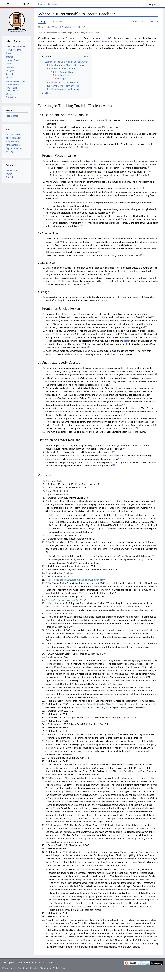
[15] (85, 195)
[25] (141, 255)
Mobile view (59, 968)
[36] (83, 343)
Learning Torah (12, 170)
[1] (112, 37)
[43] (125, 414)
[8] (88, 147)
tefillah (113, 41)
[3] (106, 120)
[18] (114, 212)
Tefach (65, 314)
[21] (61, 241)
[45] (136, 428)
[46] (147, 431)
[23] (134, 245)
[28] (88, 284)
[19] (120, 219)
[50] (113, 465)
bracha (48, 334)
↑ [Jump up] (46, 481)
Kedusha (95, 161)
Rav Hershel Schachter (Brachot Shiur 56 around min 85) (75, 579)
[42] (123, 404)
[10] (148, 167)
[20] (81, 225)
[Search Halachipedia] (86, 3)
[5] (122, 126)
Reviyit (77, 185)
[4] (57, 123)
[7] (85, 140)
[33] (145, 327)
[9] (69, 164)
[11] (149, 171)
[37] (88, 347)
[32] (126, 327)
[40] (155, 374)
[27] (58, 280)
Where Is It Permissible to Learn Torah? (68, 27)
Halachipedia (17, 3)
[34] (53, 333)
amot (141, 195)
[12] (101, 178)
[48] (113, 452)
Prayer (9, 174)
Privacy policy (9, 968)
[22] (52, 245)
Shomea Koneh (52, 459)
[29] (105, 300)
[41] (110, 384)
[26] (109, 274)
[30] (152, 317)
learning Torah (127, 41)
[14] (142, 188)
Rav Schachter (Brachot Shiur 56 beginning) (104, 704)
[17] (90, 205)
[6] (118, 130)
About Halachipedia (27, 968)
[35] (120, 333)
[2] (144, 44)
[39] (142, 371)
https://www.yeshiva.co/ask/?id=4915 (66, 600)
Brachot (9, 177)
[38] (136, 353)
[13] (91, 184)
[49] (119, 458)
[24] (98, 251)
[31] (52, 323)
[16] (56, 198)
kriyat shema (102, 41)
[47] (123, 448)
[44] (156, 421)
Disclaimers (45, 968)
